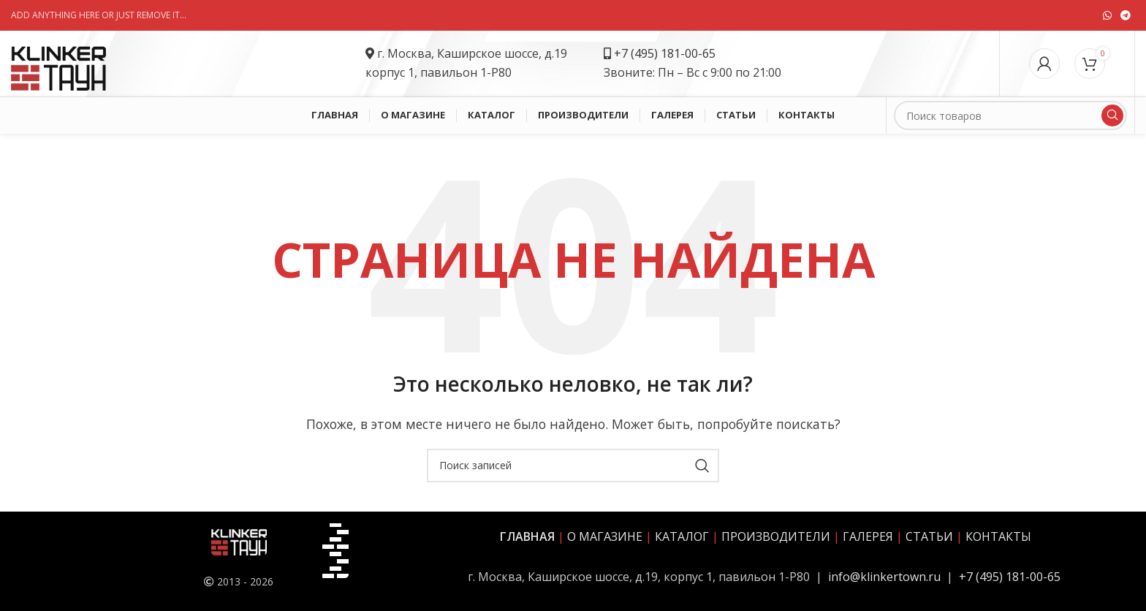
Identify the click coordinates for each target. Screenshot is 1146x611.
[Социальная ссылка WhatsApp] (1107, 15)
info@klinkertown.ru (884, 577)
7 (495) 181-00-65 (668, 53)
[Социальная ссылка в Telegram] (1125, 15)
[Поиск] (1010, 115)
